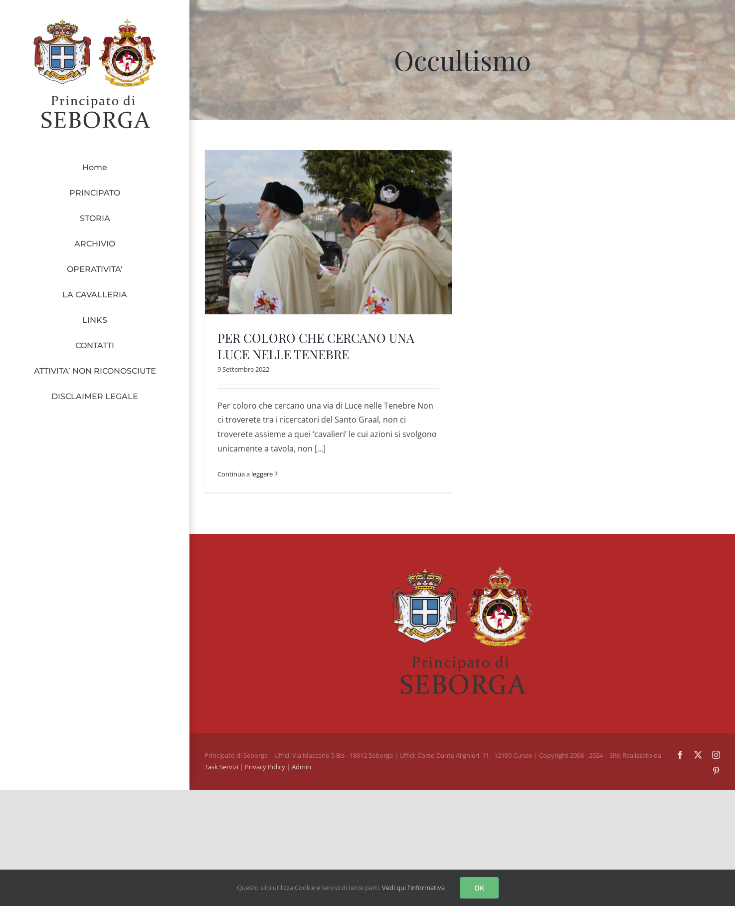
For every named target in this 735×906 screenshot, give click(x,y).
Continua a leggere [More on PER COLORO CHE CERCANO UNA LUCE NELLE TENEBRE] (245, 473)
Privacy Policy (266, 766)
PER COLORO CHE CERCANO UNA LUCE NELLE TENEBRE (315, 345)
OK (479, 888)
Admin (301, 766)
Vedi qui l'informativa (413, 887)
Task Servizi (221, 766)
